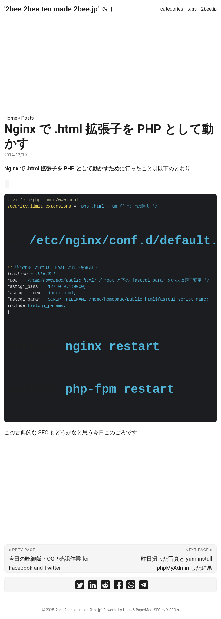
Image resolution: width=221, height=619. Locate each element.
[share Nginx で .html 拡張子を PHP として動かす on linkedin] (92, 586)
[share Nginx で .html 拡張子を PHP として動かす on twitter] (79, 586)
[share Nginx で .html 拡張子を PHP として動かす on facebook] (118, 586)
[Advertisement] (110, 60)
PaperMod (144, 610)
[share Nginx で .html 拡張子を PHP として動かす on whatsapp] (130, 586)
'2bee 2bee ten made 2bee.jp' (51, 9)
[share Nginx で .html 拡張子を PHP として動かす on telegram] (143, 586)
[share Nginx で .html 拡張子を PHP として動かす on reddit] (105, 586)
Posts (27, 118)
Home (10, 118)
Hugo (127, 610)
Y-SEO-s (172, 610)
